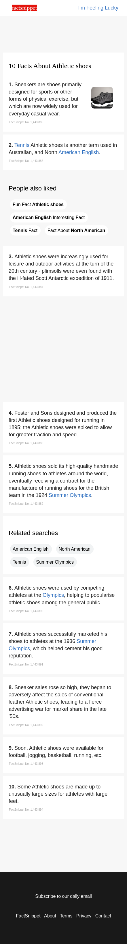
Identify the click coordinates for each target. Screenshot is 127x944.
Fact (25, 230)
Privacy (83, 915)
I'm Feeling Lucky (98, 8)
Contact (103, 915)
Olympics (53, 595)
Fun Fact (38, 204)
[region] (63, 33)
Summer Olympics (70, 495)
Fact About (76, 230)
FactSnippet (28, 915)
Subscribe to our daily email (63, 896)
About (50, 915)
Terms (66, 915)
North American (74, 549)
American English (78, 152)
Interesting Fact (49, 217)
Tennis (21, 145)
